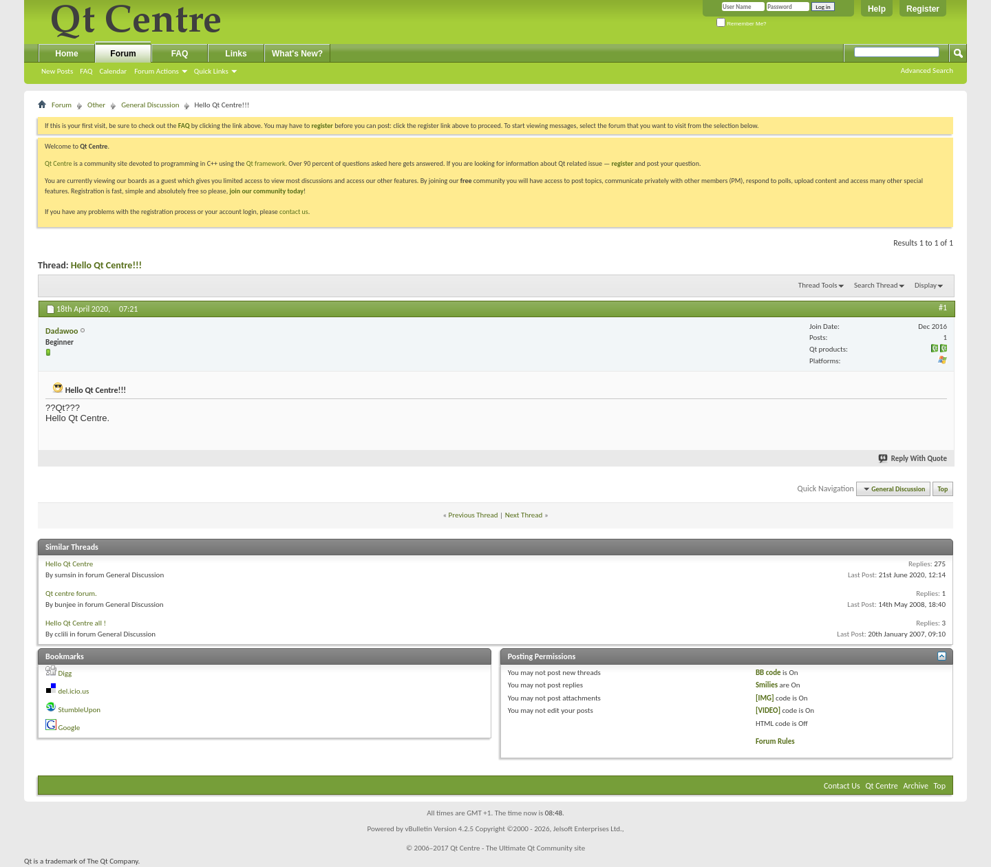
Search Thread (876, 285)
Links (235, 53)
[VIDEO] (768, 710)
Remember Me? (741, 24)
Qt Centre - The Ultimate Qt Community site (517, 848)
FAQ (86, 71)
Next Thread (524, 515)
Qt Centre (58, 163)
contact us (293, 211)
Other (96, 104)
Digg (65, 673)
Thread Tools (818, 285)
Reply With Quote (913, 458)
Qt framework (266, 163)
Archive (916, 786)
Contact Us (842, 786)
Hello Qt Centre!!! (106, 265)
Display (926, 285)
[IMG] (765, 698)
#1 (943, 307)
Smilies (767, 685)
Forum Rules (775, 741)
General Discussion (150, 104)
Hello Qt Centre (69, 563)
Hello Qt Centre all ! (75, 623)
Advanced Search (927, 70)
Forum (123, 53)
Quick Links (211, 71)
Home (66, 53)
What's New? (297, 53)
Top (943, 488)
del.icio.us (73, 691)
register (622, 163)
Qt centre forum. (71, 593)
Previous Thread (473, 515)
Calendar (113, 71)
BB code (768, 672)
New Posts (57, 71)
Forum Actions (156, 71)
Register (922, 9)
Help (877, 9)
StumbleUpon (79, 709)
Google (69, 727)
